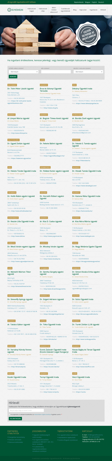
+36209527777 (18, 156)
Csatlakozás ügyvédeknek (65, 10)
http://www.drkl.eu (18, 236)
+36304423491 (83, 130)
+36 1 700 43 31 (51, 389)
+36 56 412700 (96, 311)
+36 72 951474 (31, 183)
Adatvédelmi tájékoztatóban (42, 414)
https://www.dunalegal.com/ (86, 186)
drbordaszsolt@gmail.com (81, 133)
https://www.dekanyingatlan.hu (87, 103)
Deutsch (101, 2)
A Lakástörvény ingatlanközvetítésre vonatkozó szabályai (39, 449)
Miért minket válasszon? (54, 10)
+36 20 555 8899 (84, 389)
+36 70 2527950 (19, 259)
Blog (74, 10)
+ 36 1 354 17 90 (51, 105)
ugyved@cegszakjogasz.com (82, 288)
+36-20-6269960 (94, 437)
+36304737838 (51, 183)
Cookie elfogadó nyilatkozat (68, 440)
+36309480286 (51, 364)
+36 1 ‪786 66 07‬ (83, 364)
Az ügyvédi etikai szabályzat (68, 435)
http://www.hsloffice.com (85, 367)
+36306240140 (51, 130)
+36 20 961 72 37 (19, 311)
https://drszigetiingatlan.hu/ (54, 314)
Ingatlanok (93, 10)
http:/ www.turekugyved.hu (86, 339)
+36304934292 (83, 337)
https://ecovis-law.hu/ (51, 367)
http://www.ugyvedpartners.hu (22, 261)
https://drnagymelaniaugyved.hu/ (88, 261)
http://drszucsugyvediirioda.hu (87, 314)
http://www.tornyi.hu (51, 392)
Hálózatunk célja (43, 10)
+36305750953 (51, 153)
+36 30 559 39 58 (19, 208)
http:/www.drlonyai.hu (19, 133)
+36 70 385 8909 (51, 208)
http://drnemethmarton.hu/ (21, 286)
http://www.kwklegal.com (85, 236)
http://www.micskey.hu (52, 259)
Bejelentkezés (79, 2)
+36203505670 (18, 130)
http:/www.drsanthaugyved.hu (55, 289)
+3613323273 (94, 337)
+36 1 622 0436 (83, 183)
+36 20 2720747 (19, 284)
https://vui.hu (81, 392)
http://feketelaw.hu (83, 160)
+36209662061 (51, 234)
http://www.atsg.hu (51, 108)
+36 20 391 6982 (19, 389)
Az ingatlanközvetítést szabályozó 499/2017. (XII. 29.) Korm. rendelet (42, 442)
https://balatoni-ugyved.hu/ (21, 158)
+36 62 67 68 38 (31, 311)
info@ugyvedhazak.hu (95, 435)
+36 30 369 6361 (19, 98)
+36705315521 (83, 286)
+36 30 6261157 (83, 234)
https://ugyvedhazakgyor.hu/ (54, 156)
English (94, 2)
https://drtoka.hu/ (50, 339)
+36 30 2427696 (51, 311)
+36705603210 (18, 234)
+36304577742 (83, 208)
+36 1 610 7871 (18, 334)
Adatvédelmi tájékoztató (66, 437)
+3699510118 (62, 337)
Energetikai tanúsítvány (16, 437)
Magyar (87, 2)
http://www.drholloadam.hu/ (21, 211)
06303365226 (50, 286)
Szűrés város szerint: (16, 68)
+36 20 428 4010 (84, 311)
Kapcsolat (83, 10)
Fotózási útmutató (14, 440)
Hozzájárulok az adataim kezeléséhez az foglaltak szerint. (35, 414)
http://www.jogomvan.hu (53, 236)
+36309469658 (83, 259)
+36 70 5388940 (19, 364)
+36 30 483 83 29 (84, 158)
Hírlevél (103, 10)
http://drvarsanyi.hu (18, 367)
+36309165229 (51, 337)
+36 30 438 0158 (30, 334)
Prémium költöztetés (15, 442)
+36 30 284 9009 (96, 101)
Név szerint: (45, 68)
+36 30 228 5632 (51, 256)
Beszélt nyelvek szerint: (82, 68)
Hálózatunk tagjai (31, 10)
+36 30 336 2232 (19, 183)
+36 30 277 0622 (84, 101)
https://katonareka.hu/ (84, 211)
